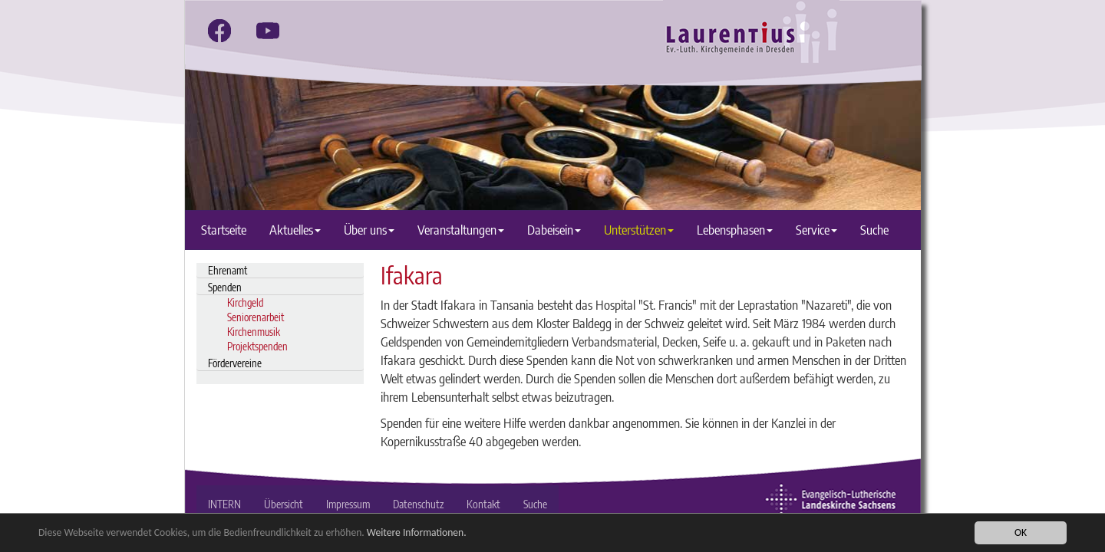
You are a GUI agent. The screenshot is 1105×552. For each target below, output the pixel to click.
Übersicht (283, 504)
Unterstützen (639, 230)
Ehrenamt (227, 270)
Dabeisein (554, 230)
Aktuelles (295, 230)
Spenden (225, 287)
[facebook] (219, 31)
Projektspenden (257, 346)
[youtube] (268, 31)
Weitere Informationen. (417, 532)
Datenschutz (418, 504)
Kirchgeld (245, 302)
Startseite (223, 230)
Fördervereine (235, 363)
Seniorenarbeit (255, 317)
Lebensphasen (735, 230)
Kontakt (483, 504)
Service (816, 230)
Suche (874, 230)
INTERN (224, 504)
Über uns (369, 230)
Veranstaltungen (460, 230)
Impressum (348, 504)
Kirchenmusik (253, 331)
